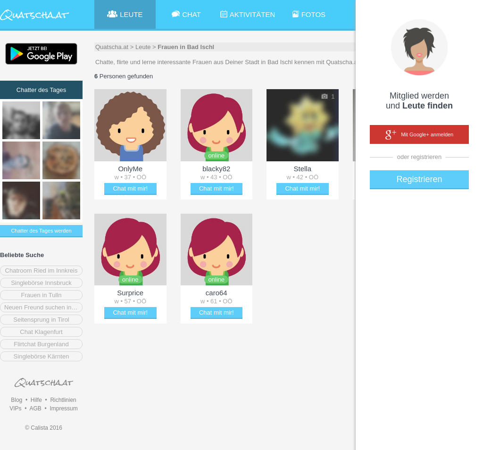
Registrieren (419, 179)
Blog (16, 400)
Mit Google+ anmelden (419, 135)
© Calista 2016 (43, 428)
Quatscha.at (111, 46)
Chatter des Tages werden (41, 230)
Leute (143, 46)
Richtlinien (63, 400)
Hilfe (36, 400)
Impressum (63, 408)
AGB (35, 408)
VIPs (15, 408)
